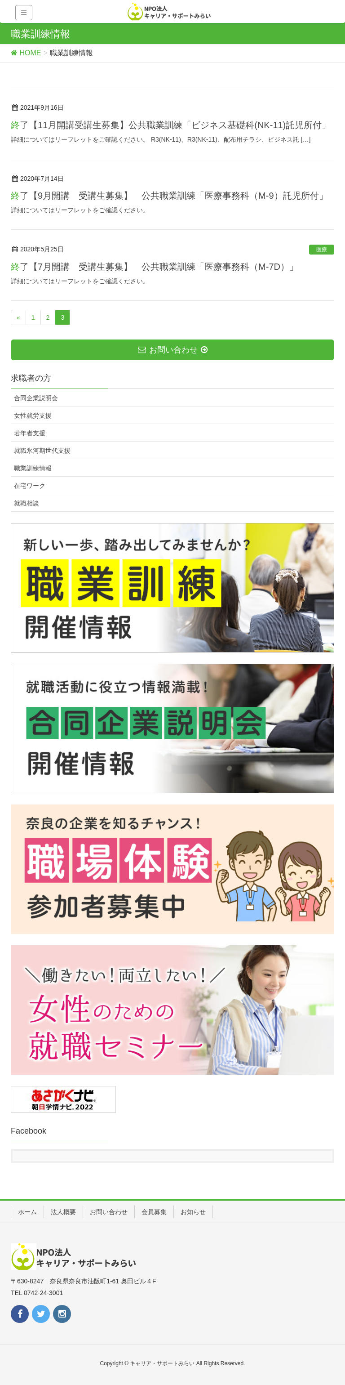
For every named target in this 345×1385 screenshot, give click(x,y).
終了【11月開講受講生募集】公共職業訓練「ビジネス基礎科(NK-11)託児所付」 (171, 125)
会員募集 (154, 1211)
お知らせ (193, 1211)
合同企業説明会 (36, 398)
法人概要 (63, 1211)
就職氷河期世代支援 (42, 450)
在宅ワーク (29, 485)
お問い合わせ (109, 1211)
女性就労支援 (33, 415)
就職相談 (26, 503)
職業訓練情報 (33, 468)
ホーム (27, 1211)
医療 (321, 249)
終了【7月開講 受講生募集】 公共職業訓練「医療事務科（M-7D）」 (154, 267)
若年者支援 (29, 433)
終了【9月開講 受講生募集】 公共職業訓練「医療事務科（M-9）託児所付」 (169, 196)
